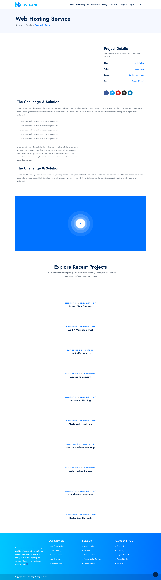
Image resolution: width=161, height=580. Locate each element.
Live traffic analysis (80, 353)
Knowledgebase (89, 563)
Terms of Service (122, 559)
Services (114, 4)
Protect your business (81, 306)
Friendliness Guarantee (80, 494)
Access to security (80, 377)
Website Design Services (92, 559)
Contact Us (120, 546)
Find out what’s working (80, 447)
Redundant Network (80, 518)
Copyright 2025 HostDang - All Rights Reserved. (32, 577)
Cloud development (74, 350)
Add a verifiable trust (80, 330)
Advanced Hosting (80, 400)
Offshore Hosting (56, 555)
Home (72, 4)
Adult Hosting (55, 559)
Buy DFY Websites (93, 4)
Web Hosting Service (80, 471)
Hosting (104, 4)
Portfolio (29, 25)
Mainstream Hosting (57, 563)
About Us (87, 550)
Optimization (89, 350)
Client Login (121, 550)
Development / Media (88, 303)
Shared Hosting (55, 550)
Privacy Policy (121, 563)
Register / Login (135, 4)
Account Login (89, 546)
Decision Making (71, 303)
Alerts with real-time (80, 424)
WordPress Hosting (57, 546)
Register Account (123, 555)
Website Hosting (89, 555)
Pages (123, 4)
